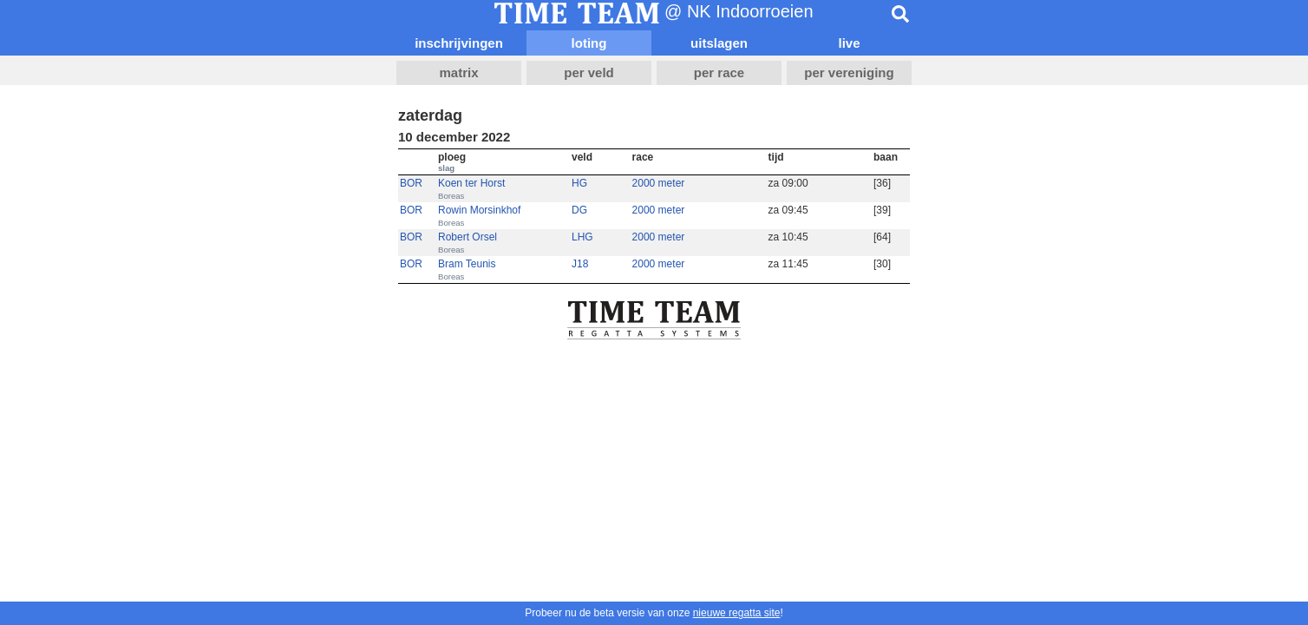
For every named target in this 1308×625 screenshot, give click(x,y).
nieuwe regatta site (737, 613)
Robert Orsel (467, 237)
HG (579, 183)
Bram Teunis (466, 264)
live (849, 43)
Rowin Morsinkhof (479, 210)
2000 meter (658, 183)
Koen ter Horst (471, 183)
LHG (582, 237)
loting (589, 43)
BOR (411, 183)
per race (719, 72)
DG (579, 210)
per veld (589, 72)
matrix (458, 72)
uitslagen (719, 43)
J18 (580, 264)
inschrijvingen (459, 43)
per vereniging (848, 72)
